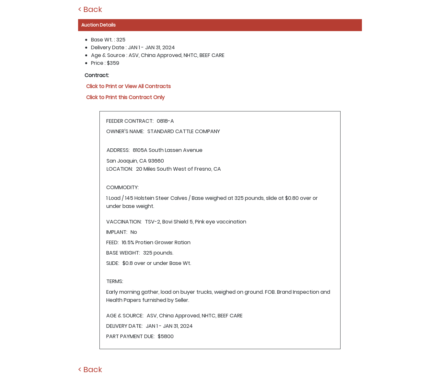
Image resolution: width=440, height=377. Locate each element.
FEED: (112, 242)
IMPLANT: (116, 232)
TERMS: (114, 281)
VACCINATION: (124, 221)
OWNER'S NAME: (125, 131)
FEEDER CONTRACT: (130, 121)
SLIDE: (112, 263)
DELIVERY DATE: (124, 326)
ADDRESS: (118, 150)
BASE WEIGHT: (123, 253)
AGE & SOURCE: (125, 315)
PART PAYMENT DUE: (130, 336)
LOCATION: (120, 169)
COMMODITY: (122, 187)
